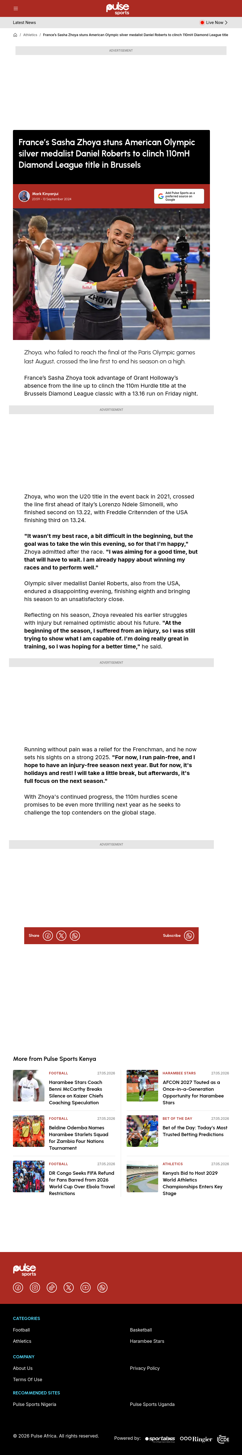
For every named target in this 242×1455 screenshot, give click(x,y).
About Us (23, 1368)
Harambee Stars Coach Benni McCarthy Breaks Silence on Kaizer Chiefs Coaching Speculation (76, 1092)
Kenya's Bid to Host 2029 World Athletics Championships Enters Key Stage (193, 1183)
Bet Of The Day (177, 1118)
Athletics (30, 35)
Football (58, 1073)
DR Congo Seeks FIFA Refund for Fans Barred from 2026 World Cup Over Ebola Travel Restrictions (82, 1183)
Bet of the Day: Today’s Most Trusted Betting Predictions (195, 1131)
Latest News (24, 22)
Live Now (217, 22)
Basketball (141, 1330)
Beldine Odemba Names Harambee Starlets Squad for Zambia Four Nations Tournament (78, 1138)
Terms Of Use (27, 1379)
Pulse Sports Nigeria (34, 1404)
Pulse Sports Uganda (152, 1404)
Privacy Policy (145, 1368)
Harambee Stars (179, 1073)
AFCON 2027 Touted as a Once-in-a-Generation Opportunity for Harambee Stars (193, 1092)
